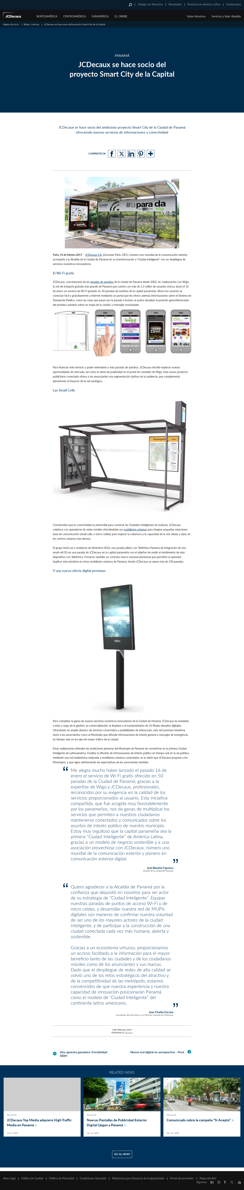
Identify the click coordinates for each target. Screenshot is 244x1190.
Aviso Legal (9, 1178)
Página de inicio (11, 24)
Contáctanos (233, 4)
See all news (122, 1157)
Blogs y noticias (31, 24)
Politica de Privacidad (61, 1178)
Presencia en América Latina (203, 4)
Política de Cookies (32, 1178)
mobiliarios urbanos (135, 529)
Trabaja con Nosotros (150, 4)
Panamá (128, 1032)
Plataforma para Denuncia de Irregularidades (138, 1178)
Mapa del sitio (208, 1178)
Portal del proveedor (182, 1178)
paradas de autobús (101, 281)
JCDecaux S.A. (93, 254)
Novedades (175, 4)
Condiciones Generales (93, 1178)
